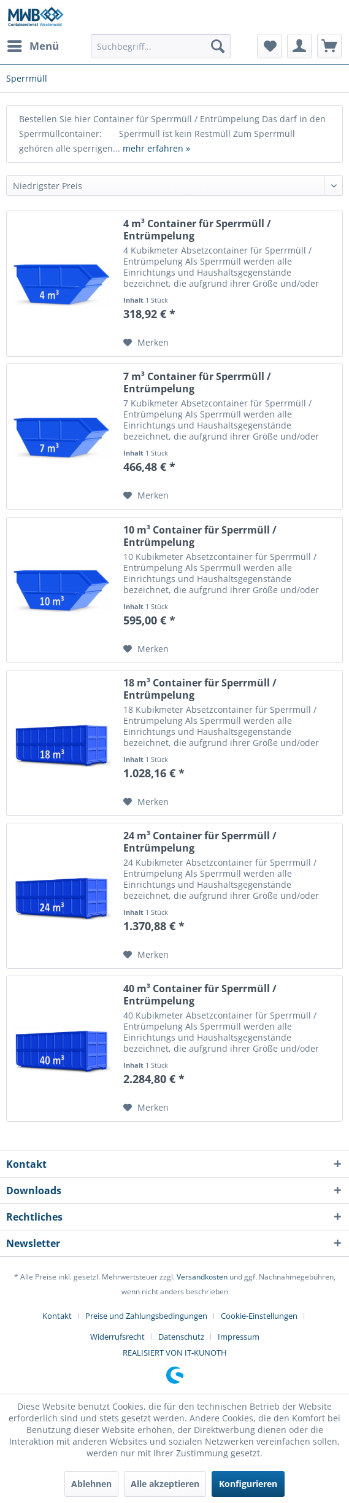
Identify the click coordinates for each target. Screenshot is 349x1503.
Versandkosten (202, 1277)
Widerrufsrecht (117, 1336)
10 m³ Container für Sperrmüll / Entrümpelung (200, 536)
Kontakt (57, 1315)
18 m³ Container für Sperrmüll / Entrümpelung (200, 689)
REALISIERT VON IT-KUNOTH (175, 1352)
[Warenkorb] (329, 46)
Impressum (238, 1336)
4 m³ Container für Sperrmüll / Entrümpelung (197, 229)
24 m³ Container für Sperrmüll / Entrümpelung (200, 841)
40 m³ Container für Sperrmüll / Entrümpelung (200, 994)
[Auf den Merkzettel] (146, 342)
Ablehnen (91, 1483)
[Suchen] (218, 46)
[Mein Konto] (299, 46)
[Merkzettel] (269, 46)
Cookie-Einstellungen (259, 1315)
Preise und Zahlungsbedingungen (146, 1315)
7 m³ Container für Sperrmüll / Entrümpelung (197, 382)
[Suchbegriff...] (161, 46)
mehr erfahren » (156, 148)
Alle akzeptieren (165, 1483)
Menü (33, 44)
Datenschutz (181, 1336)
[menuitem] (32, 46)
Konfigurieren (248, 1483)
